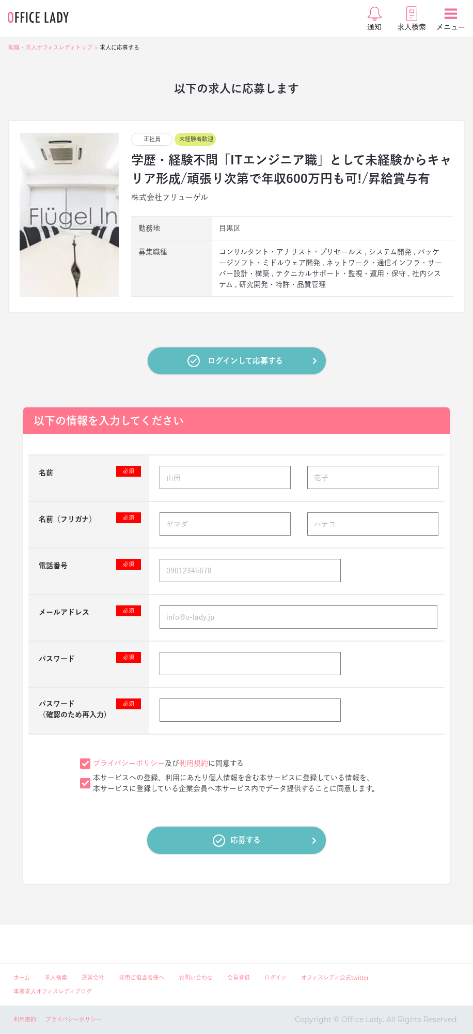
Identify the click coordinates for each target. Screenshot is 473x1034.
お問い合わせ (196, 977)
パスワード (90, 657)
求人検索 (55, 977)
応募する (265, 840)
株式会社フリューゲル (169, 197)
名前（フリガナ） (90, 517)
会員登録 (238, 977)
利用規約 (193, 763)
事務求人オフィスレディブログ (52, 991)
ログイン (275, 977)
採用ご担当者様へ (141, 977)
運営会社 (93, 977)
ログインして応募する (252, 361)
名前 (90, 471)
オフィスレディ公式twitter (335, 977)
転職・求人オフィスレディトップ (50, 47)
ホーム (21, 977)
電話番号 (90, 564)
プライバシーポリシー (129, 763)
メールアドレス (90, 610)
